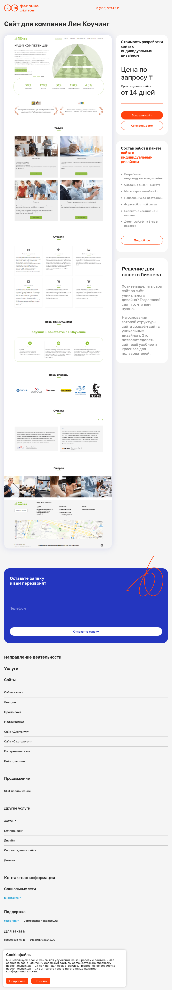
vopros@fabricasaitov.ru (41, 920)
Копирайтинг (13, 830)
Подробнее (142, 240)
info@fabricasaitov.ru (42, 939)
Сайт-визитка (13, 692)
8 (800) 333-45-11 (14, 939)
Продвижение (17, 778)
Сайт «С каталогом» (18, 741)
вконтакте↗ (12, 897)
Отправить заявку (86, 631)
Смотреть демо (142, 125)
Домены (9, 860)
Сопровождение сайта (20, 850)
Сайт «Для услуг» (16, 731)
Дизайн (9, 840)
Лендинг (10, 702)
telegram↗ (11, 920)
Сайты (10, 679)
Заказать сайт (142, 115)
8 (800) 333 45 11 (108, 8)
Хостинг (10, 820)
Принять (40, 981)
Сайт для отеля (14, 761)
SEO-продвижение (17, 791)
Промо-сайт (12, 712)
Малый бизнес (14, 721)
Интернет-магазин (17, 751)
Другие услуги (17, 808)
